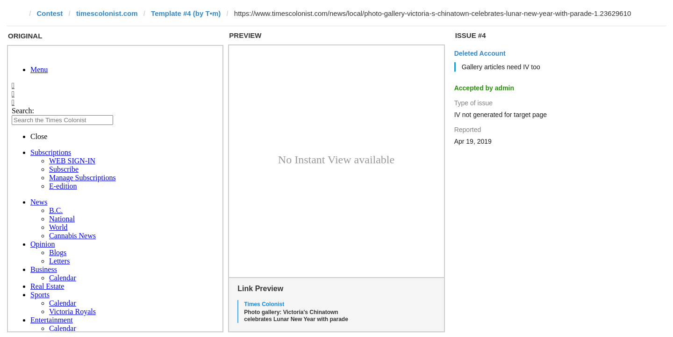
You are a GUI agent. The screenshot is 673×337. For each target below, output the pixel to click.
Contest (50, 13)
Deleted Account (480, 53)
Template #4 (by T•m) (186, 13)
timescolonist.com (107, 13)
